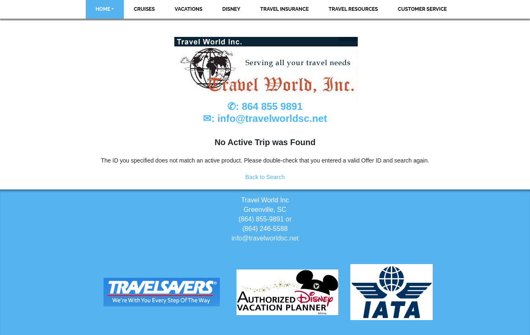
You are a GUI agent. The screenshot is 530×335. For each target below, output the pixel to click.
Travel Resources (353, 9)
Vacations (188, 9)
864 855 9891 (272, 106)
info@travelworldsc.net (272, 118)
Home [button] (103, 9)
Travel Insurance (284, 9)
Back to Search (265, 177)
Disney (231, 9)
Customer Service (422, 9)
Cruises (144, 9)
